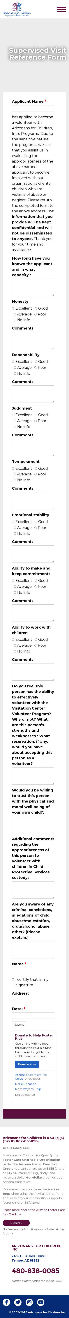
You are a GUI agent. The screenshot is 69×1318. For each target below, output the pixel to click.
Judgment (22, 408)
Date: (18, 1009)
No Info (22, 320)
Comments (22, 328)
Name (19, 964)
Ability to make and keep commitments (31, 571)
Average (23, 314)
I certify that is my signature (30, 982)
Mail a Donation (25, 1084)
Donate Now (27, 1064)
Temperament (26, 461)
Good (41, 308)
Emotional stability (30, 515)
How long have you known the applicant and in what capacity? (32, 266)
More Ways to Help (28, 1089)
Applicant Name (29, 101)
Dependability (26, 355)
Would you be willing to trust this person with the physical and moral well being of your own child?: (33, 801)
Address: (20, 993)
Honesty (20, 301)
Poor (40, 314)
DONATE (16, 1222)
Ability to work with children (31, 630)
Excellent (22, 308)
